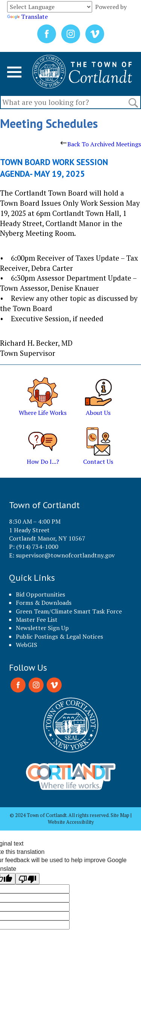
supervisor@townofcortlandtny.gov (65, 555)
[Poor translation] (27, 878)
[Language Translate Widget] (49, 6)
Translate (27, 16)
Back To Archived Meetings (101, 144)
